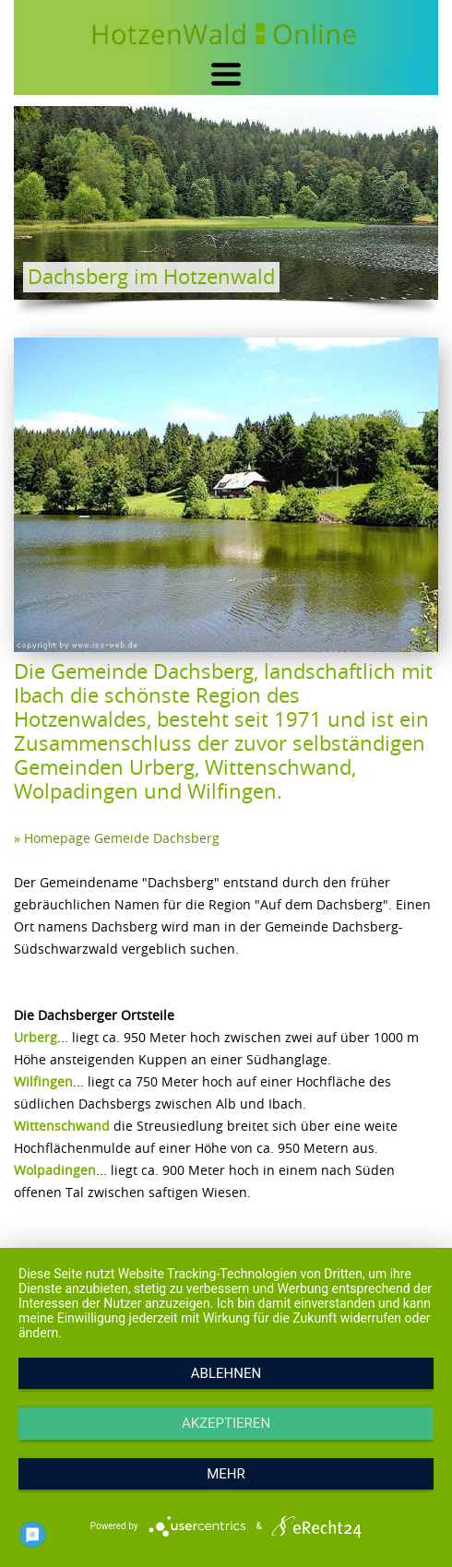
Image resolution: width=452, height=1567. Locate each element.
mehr (226, 1474)
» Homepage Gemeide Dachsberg (117, 838)
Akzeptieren (226, 1423)
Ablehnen (226, 1373)
